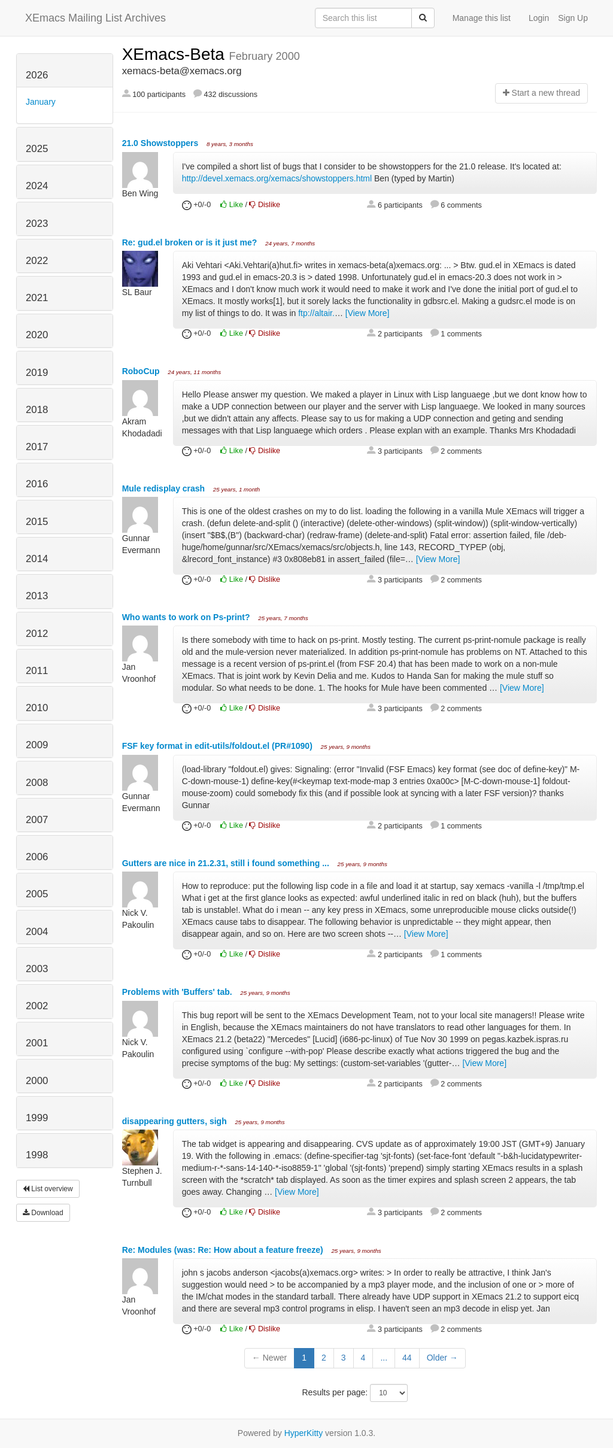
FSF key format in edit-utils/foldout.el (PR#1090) (218, 746)
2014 (37, 558)
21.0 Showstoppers (161, 143)
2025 (37, 148)
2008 (37, 782)
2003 (37, 969)
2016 (37, 484)
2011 (37, 670)
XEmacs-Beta (175, 54)
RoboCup (142, 371)
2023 (37, 223)
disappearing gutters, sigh (175, 1121)
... (383, 1357)
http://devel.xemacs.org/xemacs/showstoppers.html (277, 178)
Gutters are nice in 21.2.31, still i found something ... (227, 863)
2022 (37, 260)
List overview (48, 1189)
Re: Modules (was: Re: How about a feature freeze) (224, 1250)
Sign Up (573, 18)
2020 (37, 335)
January (41, 102)
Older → (442, 1357)
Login (539, 18)
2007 (37, 819)
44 (407, 1357)
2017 (37, 447)
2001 (37, 1043)
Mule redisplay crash (164, 488)
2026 (37, 75)
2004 (37, 931)
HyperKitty (303, 1433)
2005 (37, 894)
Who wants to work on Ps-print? (187, 617)
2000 (37, 1080)
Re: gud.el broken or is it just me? (190, 242)
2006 (37, 857)
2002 (37, 1006)
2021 (37, 297)
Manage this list (482, 18)
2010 (37, 708)
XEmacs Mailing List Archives (95, 18)
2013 (37, 596)
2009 (37, 745)
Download (43, 1213)
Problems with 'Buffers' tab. (178, 992)
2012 (37, 633)
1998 (37, 1155)
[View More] (367, 313)
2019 (37, 372)
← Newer (269, 1357)
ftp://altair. (316, 313)
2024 (37, 186)
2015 (37, 521)
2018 (37, 409)
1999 (37, 1118)
